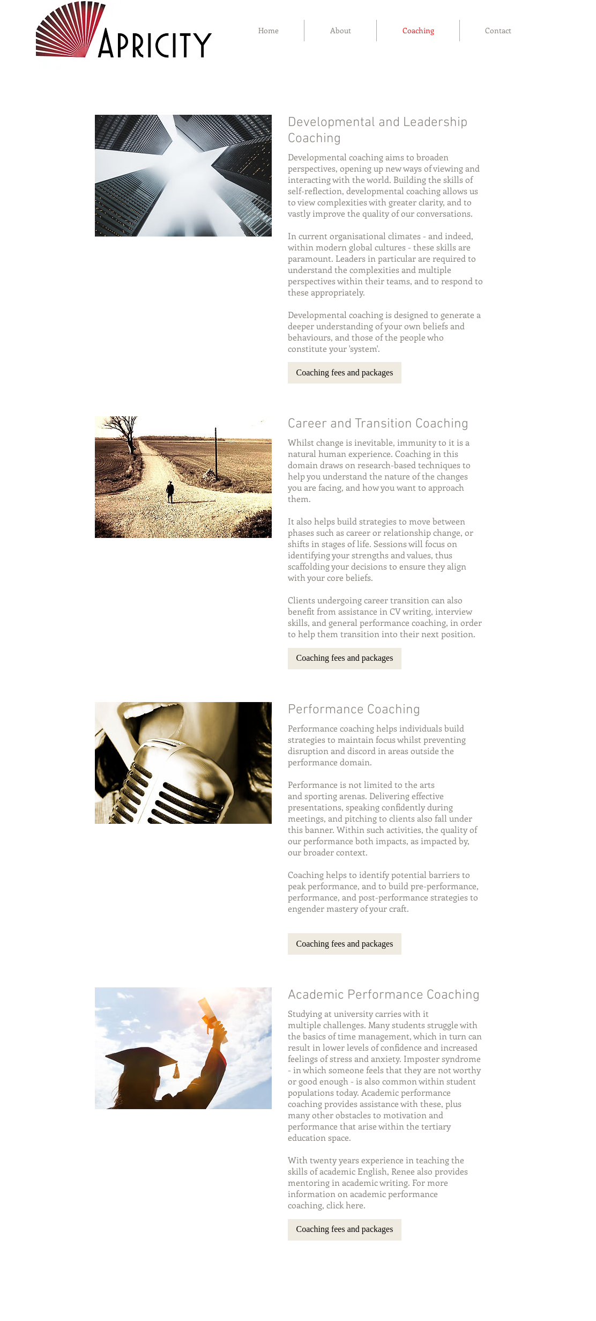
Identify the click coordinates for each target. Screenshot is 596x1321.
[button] (344, 372)
